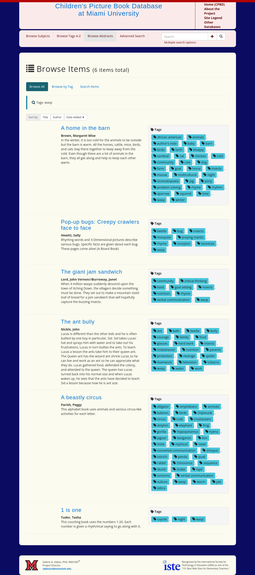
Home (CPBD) (214, 4)
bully (212, 331)
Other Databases (212, 24)
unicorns (161, 475)
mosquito (162, 237)
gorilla (159, 431)
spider (208, 356)
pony (206, 181)
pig (189, 181)
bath (174, 331)
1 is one (71, 510)
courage (161, 337)
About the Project (212, 11)
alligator (161, 406)
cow (185, 162)
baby (189, 143)
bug (178, 231)
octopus (210, 450)
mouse (160, 175)
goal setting (181, 287)
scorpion (181, 243)
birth (176, 150)
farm (158, 168)
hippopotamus (185, 431)
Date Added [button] (74, 117)
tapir (197, 469)
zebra (159, 488)
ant (157, 331)
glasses (160, 343)
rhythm (215, 187)
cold (218, 156)
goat (176, 168)
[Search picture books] (221, 36)
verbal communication (171, 300)
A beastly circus (81, 397)
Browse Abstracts (100, 36)
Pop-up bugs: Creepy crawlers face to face (100, 225)
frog (204, 425)
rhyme (194, 187)
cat (180, 156)
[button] (212, 36)
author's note (165, 143)
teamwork (162, 362)
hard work (184, 343)
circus (159, 419)
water (178, 368)
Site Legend (213, 18)
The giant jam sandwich (91, 272)
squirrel (183, 193)
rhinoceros (182, 463)
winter (178, 200)
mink (158, 444)
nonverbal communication (174, 450)
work (196, 368)
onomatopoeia (166, 181)
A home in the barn (85, 128)
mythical (179, 444)
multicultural (185, 175)
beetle (159, 231)
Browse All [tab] (37, 86)
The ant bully (78, 322)
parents (213, 350)
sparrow (161, 193)
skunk (159, 469)
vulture (160, 482)
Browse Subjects (38, 36)
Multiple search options (180, 42)
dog (202, 162)
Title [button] (45, 117)
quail (199, 457)
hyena (211, 431)
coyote (160, 519)
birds (159, 150)
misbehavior (164, 350)
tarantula (205, 243)
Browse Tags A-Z (69, 36)
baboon (161, 413)
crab (178, 419)
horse (194, 168)
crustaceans (200, 419)
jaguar (159, 438)
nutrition (161, 293)
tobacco (211, 362)
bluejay (196, 150)
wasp (159, 200)
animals (196, 137)
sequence (208, 463)
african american (167, 137)
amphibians (186, 406)
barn (207, 143)
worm (199, 482)
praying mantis (191, 237)
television (188, 362)
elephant (183, 425)
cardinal (161, 156)
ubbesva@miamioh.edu (56, 568)
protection (162, 356)
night (209, 175)
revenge (187, 356)
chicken (198, 156)
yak (216, 482)
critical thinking (194, 281)
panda (180, 457)
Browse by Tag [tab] (62, 86)
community (163, 162)
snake (179, 469)
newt (200, 444)
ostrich (160, 457)
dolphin (160, 425)
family (182, 337)
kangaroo (182, 438)
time (203, 193)
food (158, 287)
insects (215, 168)
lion (202, 438)
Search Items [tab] (89, 86)
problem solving (167, 187)
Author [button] (57, 117)
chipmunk (203, 413)
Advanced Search (132, 36)
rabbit (159, 463)
